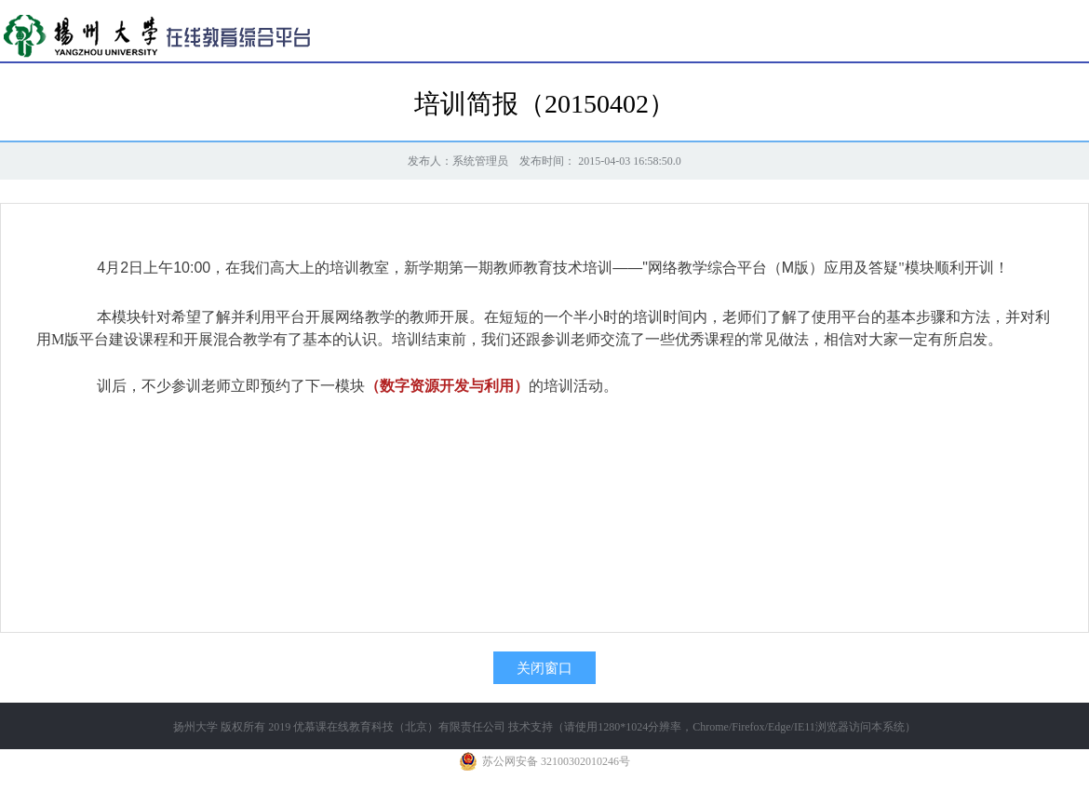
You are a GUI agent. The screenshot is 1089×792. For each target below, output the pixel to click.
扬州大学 (195, 726)
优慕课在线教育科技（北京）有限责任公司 (399, 726)
